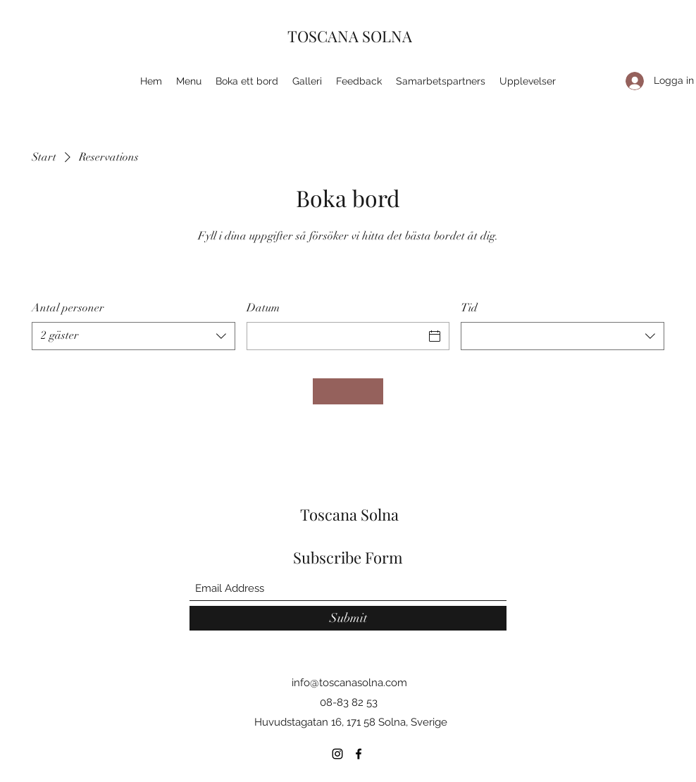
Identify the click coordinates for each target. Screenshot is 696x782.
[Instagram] (337, 754)
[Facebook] (359, 754)
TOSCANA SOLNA (349, 35)
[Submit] (348, 618)
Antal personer (68, 308)
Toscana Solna (349, 514)
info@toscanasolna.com (349, 682)
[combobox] (133, 336)
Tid (469, 308)
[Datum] (335, 336)
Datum (263, 308)
